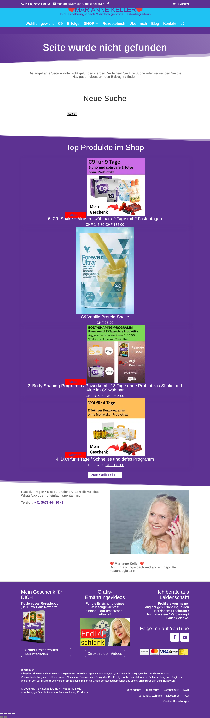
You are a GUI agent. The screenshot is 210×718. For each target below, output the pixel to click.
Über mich (138, 24)
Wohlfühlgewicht (40, 24)
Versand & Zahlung (150, 695)
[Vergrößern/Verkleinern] (1, 713)
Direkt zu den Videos (105, 653)
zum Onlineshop (105, 475)
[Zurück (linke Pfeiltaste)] (1, 717)
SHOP (89, 24)
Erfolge (73, 24)
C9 (60, 24)
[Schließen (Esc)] (13, 713)
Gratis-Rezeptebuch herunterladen (42, 652)
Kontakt (169, 24)
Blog (155, 24)
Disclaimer (172, 695)
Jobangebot (134, 690)
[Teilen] (9, 713)
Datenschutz (171, 690)
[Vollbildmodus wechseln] (5, 713)
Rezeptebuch (113, 24)
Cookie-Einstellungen (176, 701)
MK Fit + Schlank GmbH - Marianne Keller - (57, 688)
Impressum (152, 690)
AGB (186, 690)
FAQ (186, 695)
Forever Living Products (73, 692)
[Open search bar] (182, 23)
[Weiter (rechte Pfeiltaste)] (5, 717)
